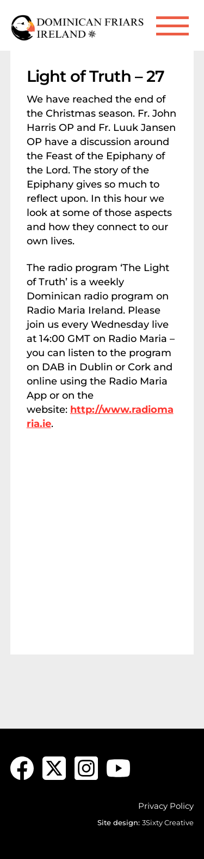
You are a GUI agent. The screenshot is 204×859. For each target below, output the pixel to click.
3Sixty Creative (168, 822)
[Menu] (172, 26)
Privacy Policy (166, 806)
